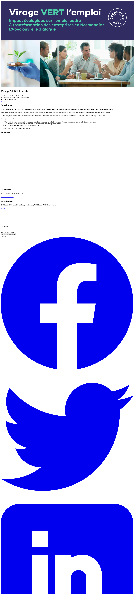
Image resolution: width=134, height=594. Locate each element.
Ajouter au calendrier (7, 197)
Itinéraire (3, 208)
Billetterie (4, 101)
